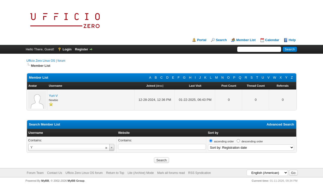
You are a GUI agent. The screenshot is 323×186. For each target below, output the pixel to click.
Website (124, 133)
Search (221, 40)
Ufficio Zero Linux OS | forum (45, 61)
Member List (246, 40)
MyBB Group (76, 180)
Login (67, 49)
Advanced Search (280, 124)
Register (81, 49)
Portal (201, 40)
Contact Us (54, 173)
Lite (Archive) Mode (141, 173)
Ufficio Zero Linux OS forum (84, 173)
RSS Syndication (199, 173)
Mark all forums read (171, 173)
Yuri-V (53, 96)
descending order (252, 141)
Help (292, 40)
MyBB (45, 180)
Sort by (213, 133)
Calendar (272, 40)
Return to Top (115, 173)
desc (160, 85)
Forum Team (35, 173)
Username (36, 133)
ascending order (224, 141)
